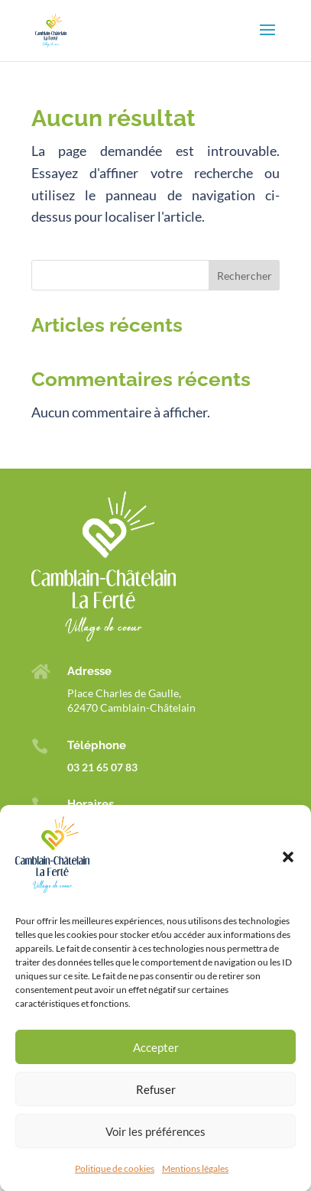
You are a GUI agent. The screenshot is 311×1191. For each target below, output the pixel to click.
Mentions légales (195, 1182)
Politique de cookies (114, 1182)
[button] (288, 871)
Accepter (156, 1061)
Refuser (156, 1103)
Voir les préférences (155, 1145)
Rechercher (244, 275)
